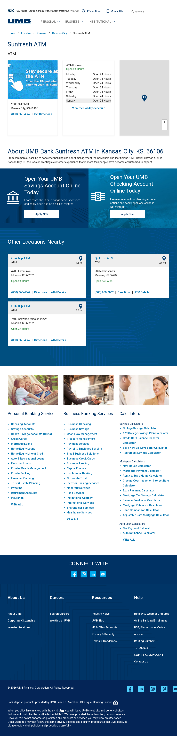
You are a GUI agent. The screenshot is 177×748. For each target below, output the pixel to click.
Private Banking (20, 473)
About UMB (15, 613)
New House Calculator (137, 466)
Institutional (100, 21)
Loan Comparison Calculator (141, 510)
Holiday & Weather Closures (151, 613)
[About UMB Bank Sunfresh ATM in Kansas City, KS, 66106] (88, 151)
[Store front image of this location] (33, 79)
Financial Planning (22, 478)
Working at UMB (60, 620)
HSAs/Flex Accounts (104, 627)
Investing (16, 488)
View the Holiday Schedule (88, 108)
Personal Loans (21, 463)
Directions (40, 292)
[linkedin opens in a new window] (141, 689)
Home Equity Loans (23, 448)
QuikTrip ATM (20, 258)
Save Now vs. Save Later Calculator (145, 447)
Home (11, 33)
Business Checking (79, 424)
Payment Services (78, 443)
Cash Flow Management (82, 434)
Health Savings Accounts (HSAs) (31, 434)
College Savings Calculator (140, 428)
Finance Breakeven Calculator (141, 500)
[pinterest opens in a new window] (164, 689)
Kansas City (59, 33)
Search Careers (59, 613)
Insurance (17, 497)
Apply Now (41, 214)
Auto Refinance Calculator (139, 533)
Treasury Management (81, 438)
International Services (80, 502)
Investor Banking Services (83, 483)
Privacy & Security (103, 634)
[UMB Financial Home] (19, 22)
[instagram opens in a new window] (153, 689)
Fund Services (76, 493)
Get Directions (43, 114)
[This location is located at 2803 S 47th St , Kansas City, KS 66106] (32, 106)
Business (72, 21)
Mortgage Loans (21, 443)
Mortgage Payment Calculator (141, 470)
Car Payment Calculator (137, 528)
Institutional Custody (80, 497)
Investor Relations (19, 627)
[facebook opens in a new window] (130, 689)
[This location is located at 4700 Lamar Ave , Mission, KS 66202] (46, 273)
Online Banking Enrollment (150, 620)
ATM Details (58, 292)
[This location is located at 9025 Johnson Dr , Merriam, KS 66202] (130, 273)
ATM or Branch (95, 11)
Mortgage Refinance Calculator (142, 505)
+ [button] (165, 122)
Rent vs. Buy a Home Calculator (142, 475)
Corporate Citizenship (21, 620)
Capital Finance (76, 468)
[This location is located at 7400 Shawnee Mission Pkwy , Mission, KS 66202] (46, 321)
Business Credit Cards (81, 458)
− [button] (165, 127)
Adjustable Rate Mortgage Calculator (146, 515)
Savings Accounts (22, 429)
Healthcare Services (79, 512)
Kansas (41, 33)
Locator (26, 33)
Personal (48, 21)
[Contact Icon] (103, 574)
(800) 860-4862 (20, 292)
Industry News (101, 613)
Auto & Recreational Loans (27, 458)
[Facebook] (74, 574)
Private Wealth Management (28, 468)
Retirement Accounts (24, 493)
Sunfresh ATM (27, 44)
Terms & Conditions (104, 641)
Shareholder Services (80, 507)
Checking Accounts (23, 424)
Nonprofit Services (78, 488)
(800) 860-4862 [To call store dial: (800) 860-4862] (20, 114)
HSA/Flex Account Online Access (149, 631)
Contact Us (117, 11)
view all (17, 504)
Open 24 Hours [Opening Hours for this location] (20, 281)
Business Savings (78, 429)
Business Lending (78, 463)
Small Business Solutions (83, 453)
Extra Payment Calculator (138, 490)
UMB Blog (98, 620)
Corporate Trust (77, 478)
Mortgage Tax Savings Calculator (144, 495)
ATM (12, 53)
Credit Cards (19, 438)
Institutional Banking (79, 473)
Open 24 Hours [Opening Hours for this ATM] (75, 69)
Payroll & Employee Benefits (84, 448)
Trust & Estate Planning (25, 483)
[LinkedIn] (93, 574)
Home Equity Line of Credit (27, 453)
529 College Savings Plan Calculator (145, 433)
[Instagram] (83, 574)
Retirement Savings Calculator (142, 452)
